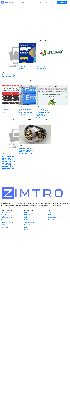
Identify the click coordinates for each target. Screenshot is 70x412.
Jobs (2, 219)
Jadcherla (14, 38)
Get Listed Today (62, 2)
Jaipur (25, 221)
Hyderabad (27, 214)
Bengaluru (26, 216)
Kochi (25, 227)
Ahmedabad (27, 224)
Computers (4, 216)
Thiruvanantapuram (29, 222)
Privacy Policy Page (52, 219)
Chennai (26, 217)
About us (50, 214)
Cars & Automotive (5, 212)
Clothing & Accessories (6, 221)
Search (40, 2)
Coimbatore (27, 226)
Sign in (46, 2)
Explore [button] (53, 2)
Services (3, 229)
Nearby (46, 40)
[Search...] (29, 2)
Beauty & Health (5, 231)
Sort (41, 40)
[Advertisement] (13, 21)
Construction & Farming (7, 222)
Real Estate (4, 214)
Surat (25, 231)
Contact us (50, 216)
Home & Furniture (5, 224)
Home (3, 38)
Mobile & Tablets (5, 226)
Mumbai (26, 212)
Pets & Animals (5, 227)
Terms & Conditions (52, 217)
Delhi (25, 219)
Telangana (8, 38)
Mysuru (26, 229)
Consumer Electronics (6, 217)
